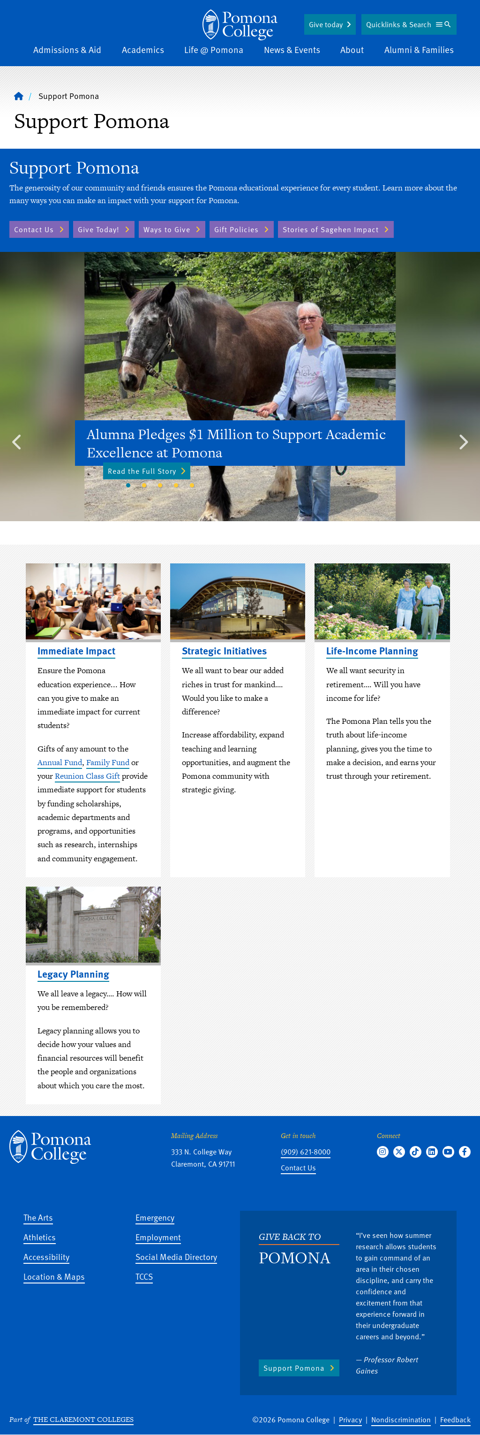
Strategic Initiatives (224, 650)
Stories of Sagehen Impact (331, 229)
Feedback (455, 1419)
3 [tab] (159, 485)
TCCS (144, 1276)
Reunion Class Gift (87, 776)
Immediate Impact (76, 650)
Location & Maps (54, 1276)
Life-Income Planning (372, 650)
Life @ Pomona (213, 49)
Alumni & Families (419, 49)
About (352, 49)
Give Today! (99, 229)
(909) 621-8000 (305, 1151)
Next (462, 439)
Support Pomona (293, 1368)
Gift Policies (236, 229)
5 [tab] (191, 485)
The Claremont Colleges (83, 1419)
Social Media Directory (176, 1256)
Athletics (39, 1236)
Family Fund (107, 762)
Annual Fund (60, 762)
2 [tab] (144, 485)
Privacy (350, 1419)
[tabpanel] (240, 386)
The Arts (38, 1217)
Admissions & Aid (67, 49)
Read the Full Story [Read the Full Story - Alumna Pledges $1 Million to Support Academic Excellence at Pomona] (147, 471)
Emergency (154, 1217)
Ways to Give (166, 229)
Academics (143, 49)
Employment (158, 1236)
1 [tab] (128, 485)
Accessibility (46, 1256)
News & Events (292, 49)
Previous (17, 439)
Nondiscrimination (401, 1419)
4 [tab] (175, 485)
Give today (326, 24)
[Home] (240, 24)
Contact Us (34, 229)
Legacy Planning (73, 973)
